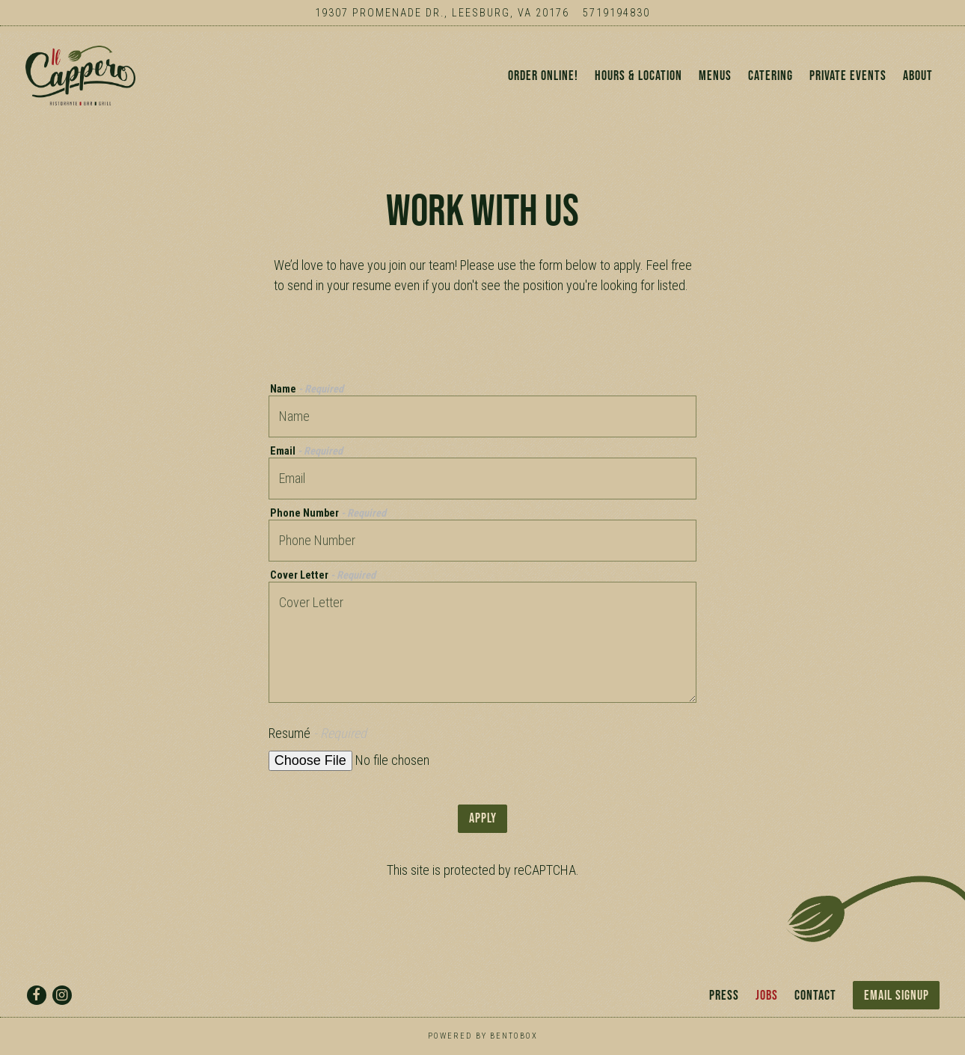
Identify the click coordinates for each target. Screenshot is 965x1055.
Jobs (767, 995)
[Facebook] (36, 995)
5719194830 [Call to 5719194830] (616, 13)
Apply (483, 832)
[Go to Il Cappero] (442, 13)
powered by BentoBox (483, 1036)
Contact (815, 995)
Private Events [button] (847, 83)
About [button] (918, 83)
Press (724, 995)
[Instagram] (62, 995)
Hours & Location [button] (638, 83)
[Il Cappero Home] (94, 82)
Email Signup (896, 995)
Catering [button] (770, 83)
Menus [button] (715, 83)
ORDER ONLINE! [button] (543, 83)
